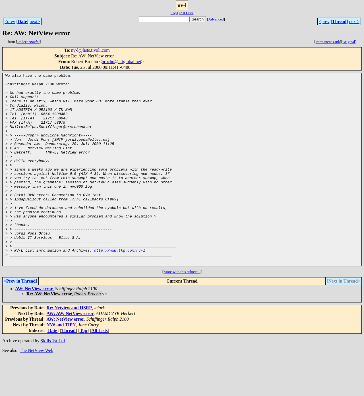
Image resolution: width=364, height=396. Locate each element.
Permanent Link (328, 42)
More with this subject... (182, 310)
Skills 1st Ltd (53, 379)
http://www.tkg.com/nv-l (119, 286)
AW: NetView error (34, 327)
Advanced (216, 19)
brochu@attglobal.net (121, 61)
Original (348, 42)
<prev (10, 21)
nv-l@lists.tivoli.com (90, 50)
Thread (339, 21)
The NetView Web (36, 388)
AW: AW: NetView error (70, 351)
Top (174, 13)
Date (22, 21)
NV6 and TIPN (61, 363)
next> (35, 21)
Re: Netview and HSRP (69, 346)
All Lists (186, 13)
